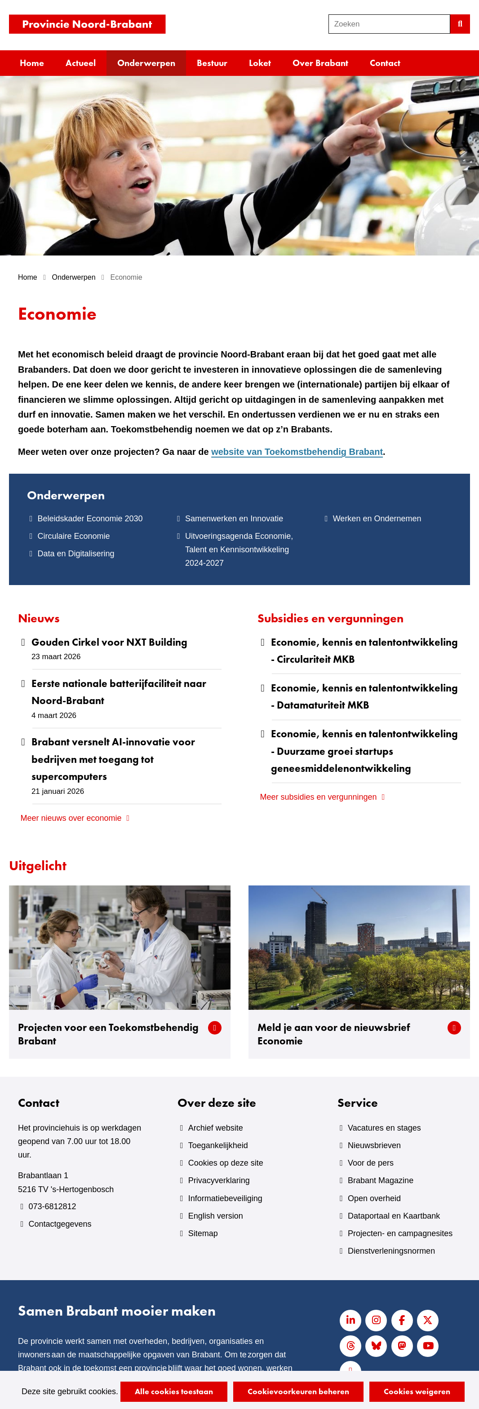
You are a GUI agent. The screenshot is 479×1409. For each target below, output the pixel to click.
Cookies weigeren (417, 1391)
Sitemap (203, 1233)
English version (215, 1215)
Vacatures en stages (384, 1127)
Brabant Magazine (380, 1180)
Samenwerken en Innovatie (234, 518)
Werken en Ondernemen (377, 518)
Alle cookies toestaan (174, 1391)
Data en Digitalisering (75, 553)
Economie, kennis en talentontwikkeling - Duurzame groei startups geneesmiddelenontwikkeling (364, 751)
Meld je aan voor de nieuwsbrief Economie (333, 1034)
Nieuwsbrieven (374, 1145)
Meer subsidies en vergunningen (318, 797)
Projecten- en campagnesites (400, 1233)
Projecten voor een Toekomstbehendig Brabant (108, 1034)
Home (32, 63)
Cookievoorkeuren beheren (298, 1391)
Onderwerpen (146, 63)
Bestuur (212, 63)
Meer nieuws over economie (70, 818)
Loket (260, 63)
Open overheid (374, 1198)
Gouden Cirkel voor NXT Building (109, 642)
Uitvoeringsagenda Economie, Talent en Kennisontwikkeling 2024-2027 (239, 550)
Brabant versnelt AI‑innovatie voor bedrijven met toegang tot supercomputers (113, 759)
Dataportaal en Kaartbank (394, 1215)
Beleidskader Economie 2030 (89, 518)
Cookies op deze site (225, 1162)
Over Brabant (320, 63)
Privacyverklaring (219, 1180)
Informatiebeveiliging (225, 1198)
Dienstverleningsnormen (391, 1250)
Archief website (215, 1127)
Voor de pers (371, 1162)
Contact (385, 63)
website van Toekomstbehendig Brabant (297, 452)
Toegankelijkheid (218, 1145)
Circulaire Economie (73, 536)
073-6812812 (52, 1206)
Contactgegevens (59, 1224)
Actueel (81, 63)
